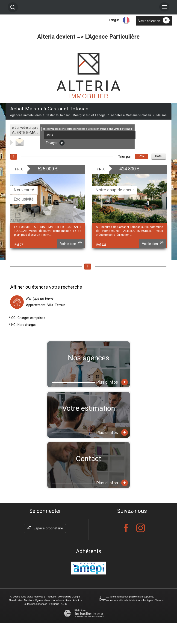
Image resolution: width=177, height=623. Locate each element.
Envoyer (55, 143)
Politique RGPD (58, 604)
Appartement (35, 305)
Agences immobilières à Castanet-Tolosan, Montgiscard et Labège (58, 115)
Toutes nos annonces (35, 604)
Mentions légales (33, 600)
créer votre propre (25, 130)
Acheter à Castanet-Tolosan (131, 115)
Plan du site (15, 600)
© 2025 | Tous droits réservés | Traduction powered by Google (45, 596)
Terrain (60, 305)
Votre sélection (149, 21)
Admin (76, 600)
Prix (141, 156)
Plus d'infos (112, 382)
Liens (68, 600)
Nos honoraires (54, 600)
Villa (50, 305)
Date (158, 156)
